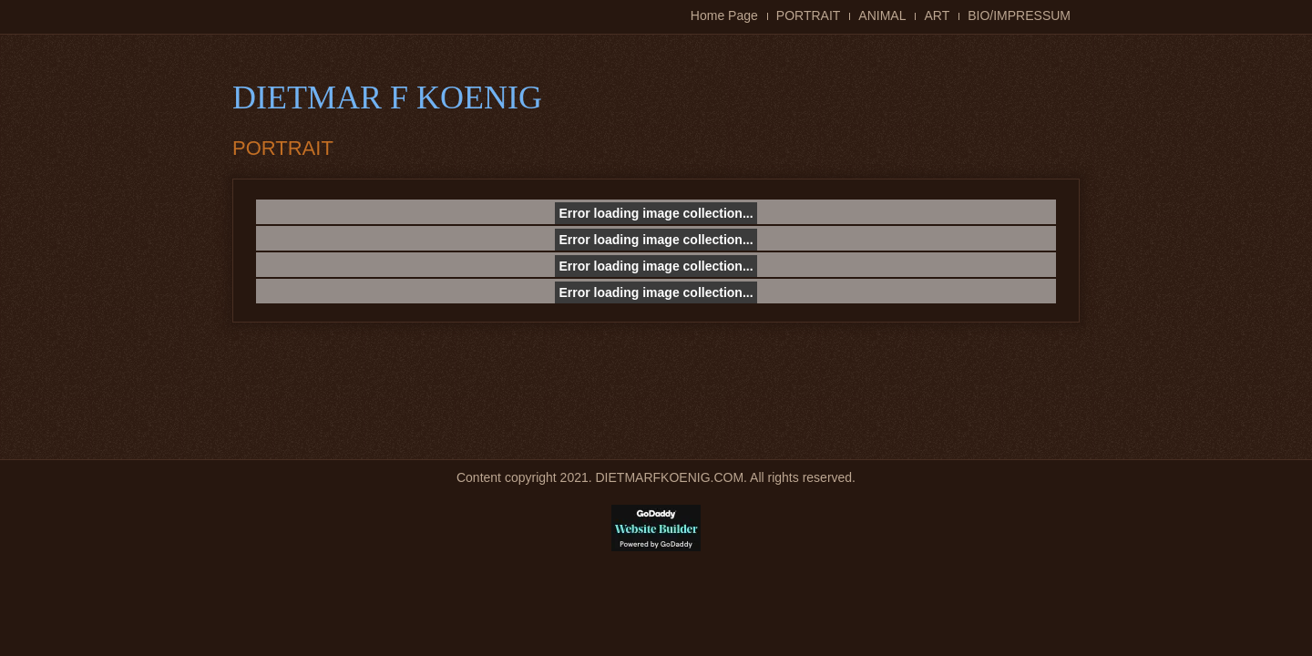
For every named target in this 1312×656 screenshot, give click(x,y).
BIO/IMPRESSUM (1019, 15)
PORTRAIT (808, 15)
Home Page (724, 15)
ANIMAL (882, 15)
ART (936, 15)
